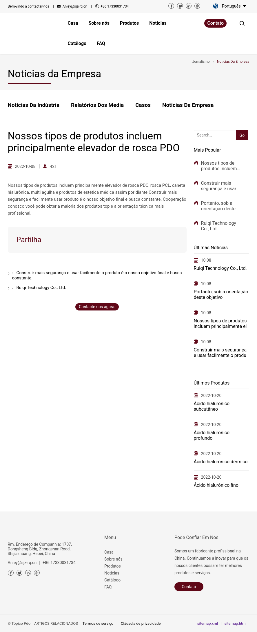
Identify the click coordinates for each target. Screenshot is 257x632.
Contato (215, 23)
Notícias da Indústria (33, 105)
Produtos (112, 566)
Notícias (111, 573)
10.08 (206, 260)
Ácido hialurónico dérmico (221, 461)
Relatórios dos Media (97, 105)
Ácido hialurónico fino (216, 485)
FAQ (108, 587)
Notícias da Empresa (188, 105)
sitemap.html (235, 623)
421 (53, 166)
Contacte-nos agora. (97, 306)
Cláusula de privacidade (141, 623)
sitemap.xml (207, 623)
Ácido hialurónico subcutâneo (212, 406)
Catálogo (112, 580)
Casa (109, 552)
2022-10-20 (211, 395)
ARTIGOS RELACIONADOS (56, 623)
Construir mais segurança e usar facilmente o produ (220, 185)
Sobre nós (113, 559)
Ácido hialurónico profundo (212, 435)
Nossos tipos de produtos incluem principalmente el (219, 165)
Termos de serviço (98, 623)
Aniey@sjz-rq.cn (75, 6)
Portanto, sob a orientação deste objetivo (218, 205)
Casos (143, 105)
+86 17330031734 (115, 6)
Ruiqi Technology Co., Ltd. (218, 225)
